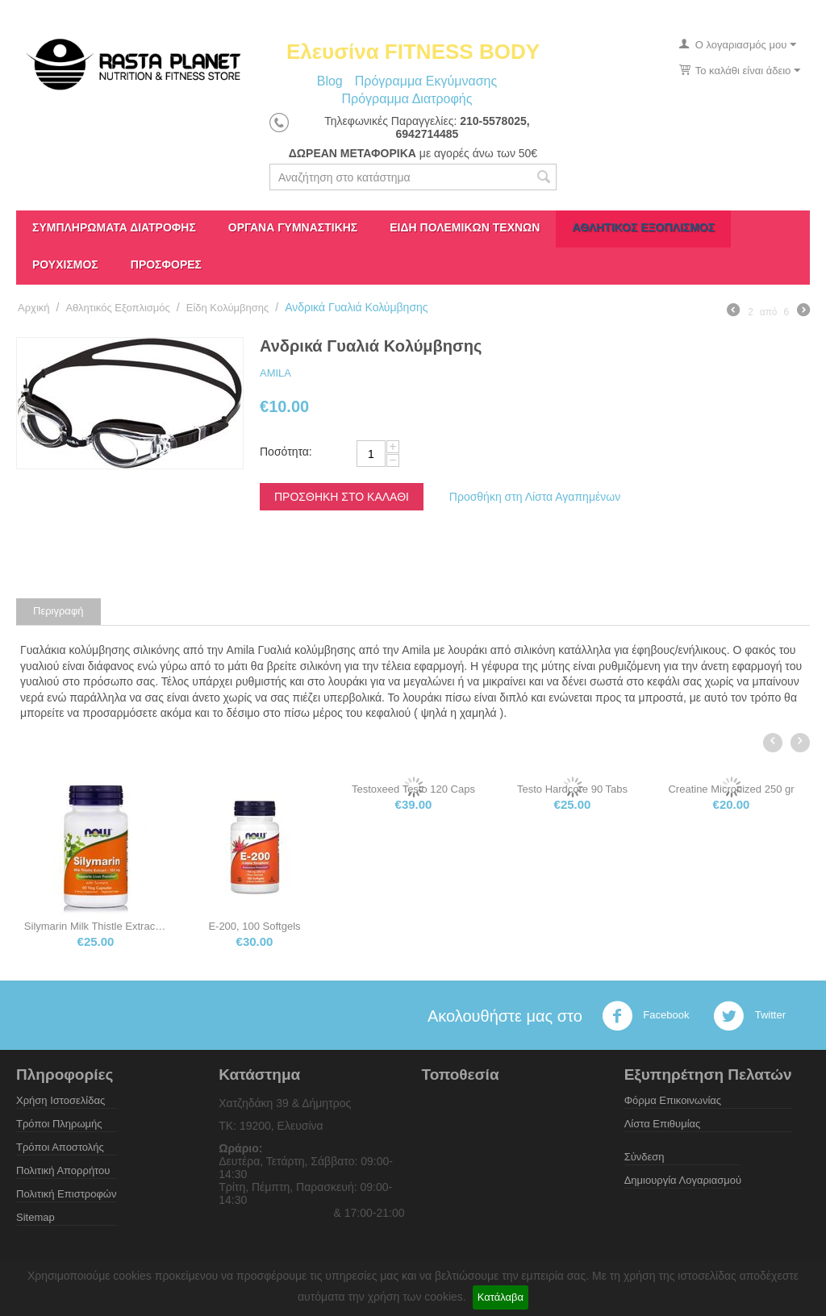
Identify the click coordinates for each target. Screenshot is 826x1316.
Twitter (749, 1016)
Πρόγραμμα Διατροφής (406, 99)
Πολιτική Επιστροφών (66, 1194)
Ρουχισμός (65, 264)
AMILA (275, 373)
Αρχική (34, 308)
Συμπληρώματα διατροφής (114, 227)
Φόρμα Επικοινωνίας (672, 1100)
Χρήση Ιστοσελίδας (60, 1100)
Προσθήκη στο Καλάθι (341, 496)
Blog (330, 81)
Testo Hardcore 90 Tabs (727, 789)
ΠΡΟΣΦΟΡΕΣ (166, 264)
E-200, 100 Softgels (409, 926)
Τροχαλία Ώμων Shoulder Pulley (91, 926)
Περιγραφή (58, 611)
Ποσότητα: (286, 451)
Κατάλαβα (501, 1297)
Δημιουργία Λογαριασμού (682, 1180)
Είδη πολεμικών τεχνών (465, 227)
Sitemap (35, 1217)
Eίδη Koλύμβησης (227, 308)
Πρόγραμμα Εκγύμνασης (426, 81)
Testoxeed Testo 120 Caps (568, 789)
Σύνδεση (644, 1157)
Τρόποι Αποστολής (60, 1147)
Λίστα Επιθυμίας (662, 1124)
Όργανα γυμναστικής (292, 227)
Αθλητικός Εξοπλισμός (643, 227)
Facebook (646, 1016)
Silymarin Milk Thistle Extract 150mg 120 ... (250, 926)
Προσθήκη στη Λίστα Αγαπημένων (534, 496)
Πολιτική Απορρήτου (63, 1170)
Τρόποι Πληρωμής (59, 1124)
